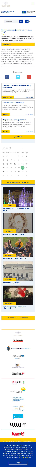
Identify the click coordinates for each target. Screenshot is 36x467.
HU (30, 21)
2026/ (6, 148)
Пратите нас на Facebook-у (18, 318)
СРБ (27, 21)
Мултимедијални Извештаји (18, 182)
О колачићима (26, 457)
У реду (17, 462)
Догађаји (18, 137)
